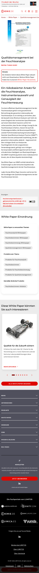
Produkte (5, 410)
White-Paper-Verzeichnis (26, 80)
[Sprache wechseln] (28, 11)
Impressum (10, 566)
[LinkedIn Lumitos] (19, 537)
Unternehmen (6, 403)
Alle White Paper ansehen (19, 384)
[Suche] (22, 11)
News (3, 395)
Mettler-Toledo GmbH (9, 65)
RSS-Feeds (5, 447)
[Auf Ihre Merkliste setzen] (32, 11)
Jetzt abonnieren (19, 479)
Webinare (5, 425)
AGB (18, 566)
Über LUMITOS (19, 549)
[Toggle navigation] (36, 11)
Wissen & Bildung (8, 439)
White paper (6, 417)
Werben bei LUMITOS (18, 545)
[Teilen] (25, 11)
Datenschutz (28, 566)
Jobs (3, 432)
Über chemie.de (19, 553)
